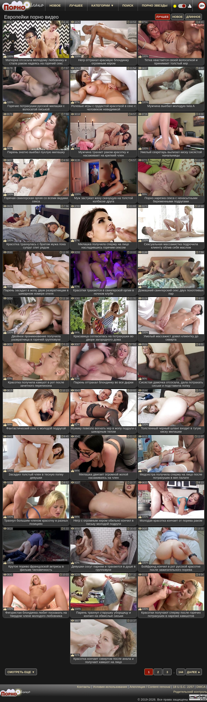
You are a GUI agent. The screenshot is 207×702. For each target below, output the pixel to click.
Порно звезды (154, 5)
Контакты (83, 686)
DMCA (201, 686)
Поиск (127, 5)
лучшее (76, 5)
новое (55, 5)
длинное (193, 16)
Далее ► (194, 672)
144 (180, 672)
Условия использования (110, 686)
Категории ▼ (102, 5)
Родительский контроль (190, 691)
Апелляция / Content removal (149, 686)
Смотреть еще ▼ (21, 672)
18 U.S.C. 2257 (183, 686)
